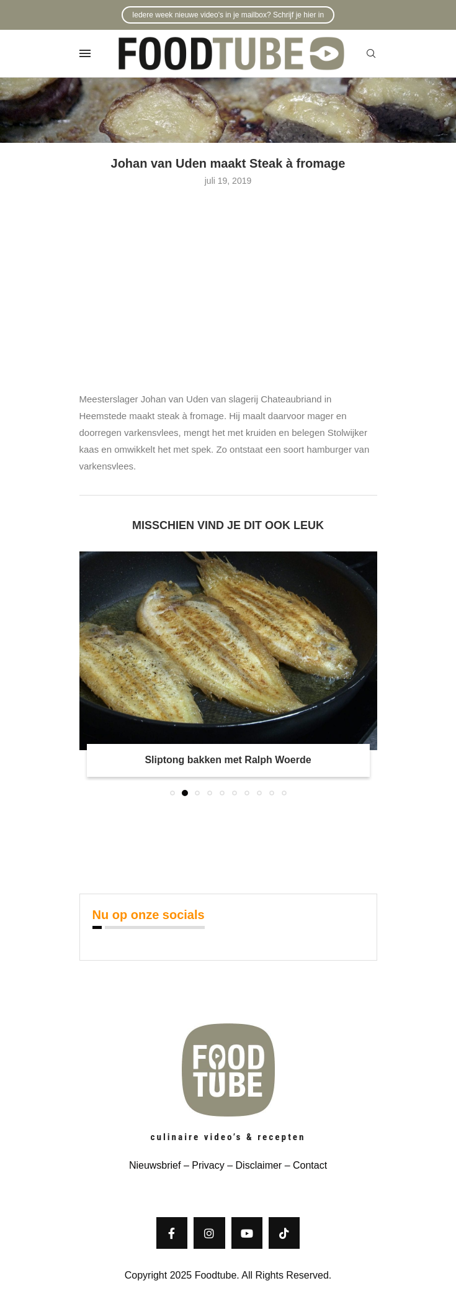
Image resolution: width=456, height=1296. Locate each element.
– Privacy (202, 1165)
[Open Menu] (85, 53)
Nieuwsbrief (155, 1165)
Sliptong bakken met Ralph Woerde (228, 759)
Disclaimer (259, 1165)
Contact (310, 1165)
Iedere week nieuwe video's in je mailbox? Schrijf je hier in (228, 15)
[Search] (371, 54)
